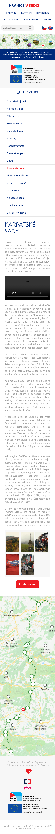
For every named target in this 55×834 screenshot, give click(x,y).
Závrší (10, 160)
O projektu (42, 13)
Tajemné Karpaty (16, 153)
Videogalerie (30, 19)
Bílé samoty (13, 116)
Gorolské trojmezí (16, 101)
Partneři (26, 13)
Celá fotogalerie (27, 584)
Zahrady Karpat (15, 131)
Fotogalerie (11, 19)
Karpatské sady (15, 168)
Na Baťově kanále (16, 198)
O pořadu (11, 13)
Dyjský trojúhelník (16, 212)
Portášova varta (15, 146)
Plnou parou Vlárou (17, 175)
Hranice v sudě (15, 205)
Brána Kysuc (13, 138)
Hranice (24, 5)
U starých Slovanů (16, 183)
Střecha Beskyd (15, 123)
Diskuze (47, 19)
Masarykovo (13, 190)
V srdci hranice (15, 108)
